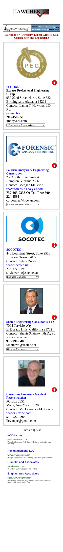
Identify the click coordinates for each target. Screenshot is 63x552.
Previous (27, 429)
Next (38, 429)
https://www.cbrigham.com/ (19, 478)
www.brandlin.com (15, 466)
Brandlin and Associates (23, 462)
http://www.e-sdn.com (17, 439)
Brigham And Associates (23, 473)
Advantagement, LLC (20, 450)
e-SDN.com (14, 435)
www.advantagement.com (18, 455)
